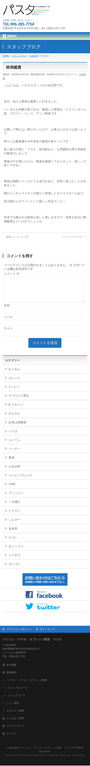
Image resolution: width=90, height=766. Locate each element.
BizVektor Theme (45, 755)
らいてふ (14, 445)
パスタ (13, 436)
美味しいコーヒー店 (16, 236)
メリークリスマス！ (74, 236)
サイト (8, 333)
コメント (11, 273)
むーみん (14, 374)
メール (8, 322)
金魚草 (13, 533)
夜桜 (12, 462)
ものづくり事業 (15, 711)
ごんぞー (14, 524)
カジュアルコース (18, 688)
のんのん (14, 418)
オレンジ (14, 383)
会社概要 (12, 665)
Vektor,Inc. (65, 755)
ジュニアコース (16, 695)
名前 (7, 310)
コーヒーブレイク (20, 480)
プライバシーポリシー (19, 629)
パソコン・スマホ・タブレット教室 (27, 680)
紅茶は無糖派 (17, 427)
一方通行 (14, 507)
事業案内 (12, 672)
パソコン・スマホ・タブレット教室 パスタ (46, 748)
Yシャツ (14, 392)
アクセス (12, 733)
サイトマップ (47, 629)
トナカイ (14, 515)
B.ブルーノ (16, 409)
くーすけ (14, 560)
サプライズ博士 (19, 400)
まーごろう (16, 551)
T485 (12, 489)
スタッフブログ (15, 726)
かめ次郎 (14, 471)
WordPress (25, 755)
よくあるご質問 (15, 718)
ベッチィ (14, 453)
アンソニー (16, 498)
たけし (13, 542)
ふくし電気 (13, 703)
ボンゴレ (14, 569)
